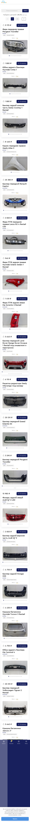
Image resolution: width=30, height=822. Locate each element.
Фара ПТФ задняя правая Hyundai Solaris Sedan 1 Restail (14, 264)
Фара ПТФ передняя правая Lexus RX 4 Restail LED (14, 224)
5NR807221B (10, 696)
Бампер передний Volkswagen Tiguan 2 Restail (12, 690)
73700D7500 (10, 617)
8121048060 (10, 230)
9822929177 (10, 465)
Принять (15, 819)
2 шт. (17, 392)
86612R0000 (10, 655)
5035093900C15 (11, 151)
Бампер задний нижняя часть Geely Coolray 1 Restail (13, 108)
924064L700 (10, 270)
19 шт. (17, 192)
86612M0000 (10, 73)
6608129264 (10, 389)
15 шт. (17, 76)
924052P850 (10, 308)
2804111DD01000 (11, 579)
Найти (25, 10)
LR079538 (9, 351)
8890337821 (10, 113)
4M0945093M (10, 503)
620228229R (10, 189)
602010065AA (11, 427)
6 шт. (17, 699)
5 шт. (17, 233)
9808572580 (10, 35)
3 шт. (17, 506)
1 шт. (17, 38)
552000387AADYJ (12, 734)
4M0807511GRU (11, 541)
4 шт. (17, 116)
